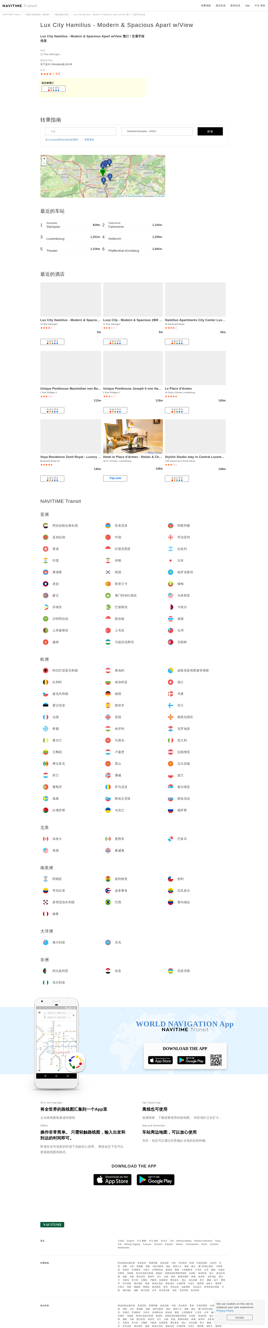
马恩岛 (126, 1280)
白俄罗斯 (181, 1283)
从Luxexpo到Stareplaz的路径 (61, 139)
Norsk (204, 1244)
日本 (132, 1266)
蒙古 (193, 1266)
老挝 (168, 1266)
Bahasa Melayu (184, 1241)
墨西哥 (218, 1283)
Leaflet (121, 196)
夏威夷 (137, 1287)
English (130, 1241)
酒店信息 (221, 5)
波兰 (216, 1280)
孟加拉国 (164, 1263)
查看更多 (89, 139)
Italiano (179, 1244)
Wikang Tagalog (132, 1244)
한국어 (164, 1241)
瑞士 (211, 1273)
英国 (173, 1276)
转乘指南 (206, 5)
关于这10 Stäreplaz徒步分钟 (56, 64)
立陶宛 (144, 1280)
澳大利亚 (145, 1290)
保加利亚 (202, 1273)
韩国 (148, 1266)
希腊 (193, 1276)
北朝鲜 (130, 1273)
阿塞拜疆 (153, 1263)
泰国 (177, 1270)
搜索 (210, 131)
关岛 (154, 1290)
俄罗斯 (200, 1283)
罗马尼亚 (127, 1283)
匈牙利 (201, 1276)
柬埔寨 (140, 1266)
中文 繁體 (141, 1241)
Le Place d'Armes (178, 388)
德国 (125, 1276)
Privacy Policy (225, 1310)
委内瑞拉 (127, 1290)
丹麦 (132, 1276)
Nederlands (123, 1247)
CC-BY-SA (159, 196)
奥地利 (159, 1273)
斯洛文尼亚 (157, 1283)
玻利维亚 (156, 1287)
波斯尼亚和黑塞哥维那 (175, 1273)
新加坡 (169, 1270)
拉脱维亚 (163, 1280)
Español (169, 1244)
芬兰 (159, 1276)
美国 (129, 1287)
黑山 (184, 1280)
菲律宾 (126, 1270)
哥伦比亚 (174, 1287)
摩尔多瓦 (174, 1280)
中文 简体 (153, 1241)
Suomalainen (192, 1244)
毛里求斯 (183, 1290)
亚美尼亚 (142, 1263)
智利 (165, 1287)
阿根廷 (146, 1287)
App (247, 5)
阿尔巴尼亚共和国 (144, 1273)
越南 (213, 1270)
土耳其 (198, 1270)
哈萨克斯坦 (158, 1266)
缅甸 (186, 1266)
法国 (166, 1276)
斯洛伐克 (170, 1283)
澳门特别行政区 (205, 1266)
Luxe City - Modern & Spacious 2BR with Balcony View (145, 320)
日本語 (121, 1241)
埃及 (174, 1290)
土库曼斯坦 (187, 1270)
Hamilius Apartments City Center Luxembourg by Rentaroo (210, 320)
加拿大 (209, 1283)
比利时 (192, 1273)
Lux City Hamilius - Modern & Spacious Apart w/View (116, 25)
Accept (240, 1317)
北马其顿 (193, 1280)
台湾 (206, 1270)
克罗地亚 (211, 1276)
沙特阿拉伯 (157, 1270)
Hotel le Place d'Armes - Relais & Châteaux (136, 457)
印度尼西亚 (202, 1263)
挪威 (209, 1280)
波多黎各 (186, 1287)
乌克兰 (191, 1283)
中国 (173, 1263)
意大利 (135, 1280)
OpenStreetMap (135, 196)
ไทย (172, 1241)
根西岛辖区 (183, 1276)
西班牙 (151, 1276)
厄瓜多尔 (197, 1287)
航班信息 (235, 5)
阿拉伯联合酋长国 (126, 1263)
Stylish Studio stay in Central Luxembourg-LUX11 (203, 457)
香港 (192, 1263)
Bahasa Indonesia (203, 1241)
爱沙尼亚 (141, 1276)
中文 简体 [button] (260, 5)
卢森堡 (153, 1280)
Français (147, 1244)
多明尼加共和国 (211, 1287)
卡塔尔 (146, 1270)
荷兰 (202, 1280)
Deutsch (158, 1244)
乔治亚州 (182, 1263)
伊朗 (125, 1266)
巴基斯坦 (136, 1270)
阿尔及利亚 (164, 1290)
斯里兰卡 (177, 1266)
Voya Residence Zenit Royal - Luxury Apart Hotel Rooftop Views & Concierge (99, 457)
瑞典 (147, 1283)
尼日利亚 (195, 1290)
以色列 (213, 1263)
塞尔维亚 (138, 1283)
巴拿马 (121, 1287)
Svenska (214, 1244)
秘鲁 (136, 1290)
